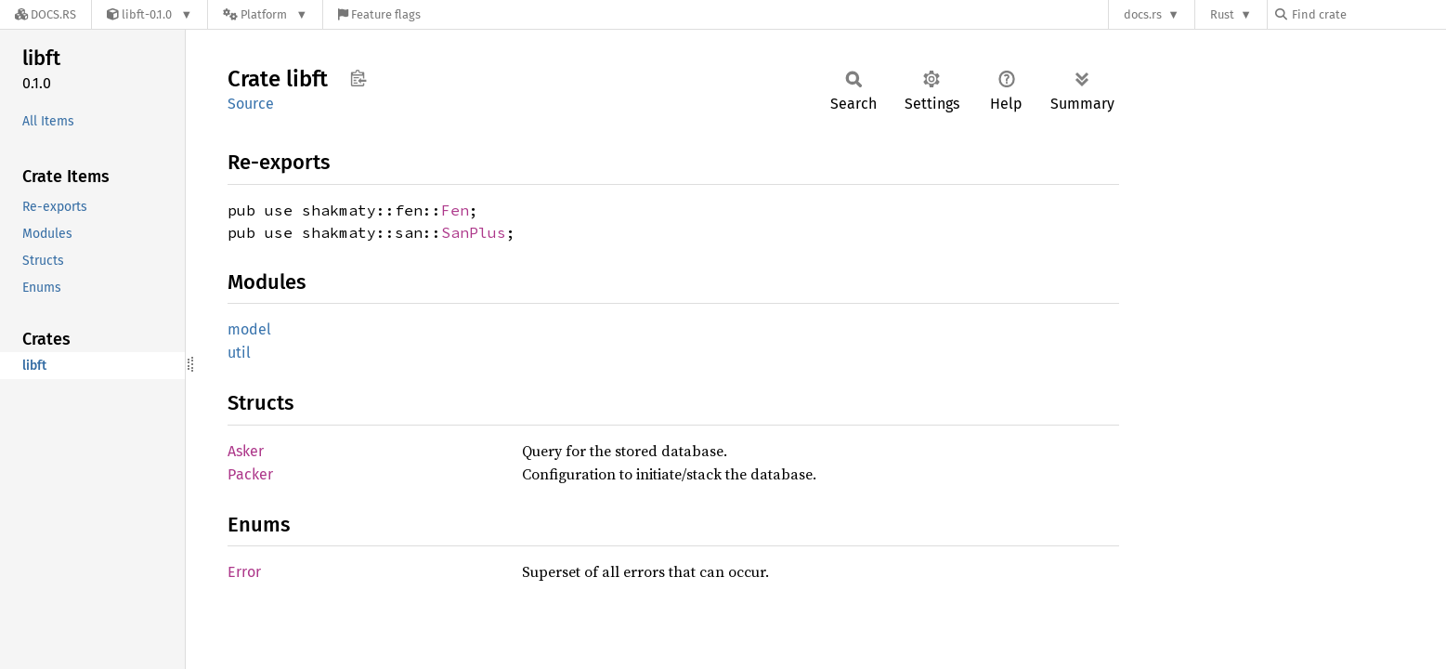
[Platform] (265, 14)
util (239, 352)
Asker (246, 451)
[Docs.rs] (45, 14)
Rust (1222, 14)
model (249, 329)
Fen (455, 210)
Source (251, 103)
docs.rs (1143, 14)
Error (244, 572)
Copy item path (358, 78)
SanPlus (473, 232)
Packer (250, 474)
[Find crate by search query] (1368, 14)
